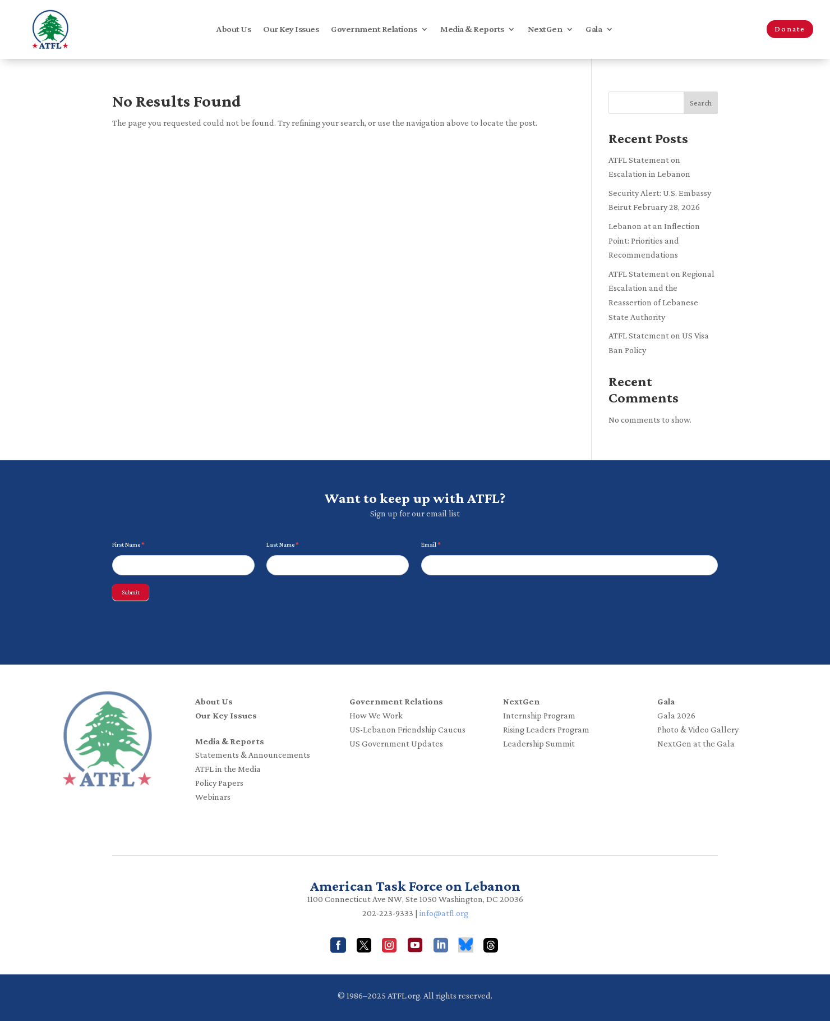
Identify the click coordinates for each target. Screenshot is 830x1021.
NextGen (545, 29)
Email (431, 544)
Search (701, 102)
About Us (233, 29)
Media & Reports (472, 29)
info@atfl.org (443, 913)
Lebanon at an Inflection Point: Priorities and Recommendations (654, 240)
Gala (593, 29)
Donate (789, 28)
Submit (131, 592)
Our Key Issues (291, 29)
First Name (128, 544)
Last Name (282, 544)
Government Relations (374, 29)
